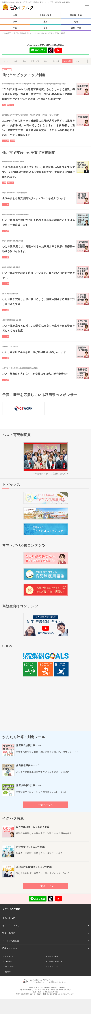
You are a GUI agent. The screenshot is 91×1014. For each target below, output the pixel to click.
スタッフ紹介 (9, 966)
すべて (6, 61)
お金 (15, 61)
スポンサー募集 (53, 956)
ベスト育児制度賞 (10, 940)
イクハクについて (10, 925)
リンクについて (53, 966)
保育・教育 (35, 61)
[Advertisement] (45, 705)
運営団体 (7, 972)
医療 (24, 61)
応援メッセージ (9, 948)
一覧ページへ (45, 804)
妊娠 (77, 61)
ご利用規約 (8, 961)
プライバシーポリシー (55, 961)
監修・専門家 (8, 933)
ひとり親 (67, 61)
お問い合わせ (9, 956)
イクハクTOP (8, 918)
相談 (45, 61)
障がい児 (56, 61)
